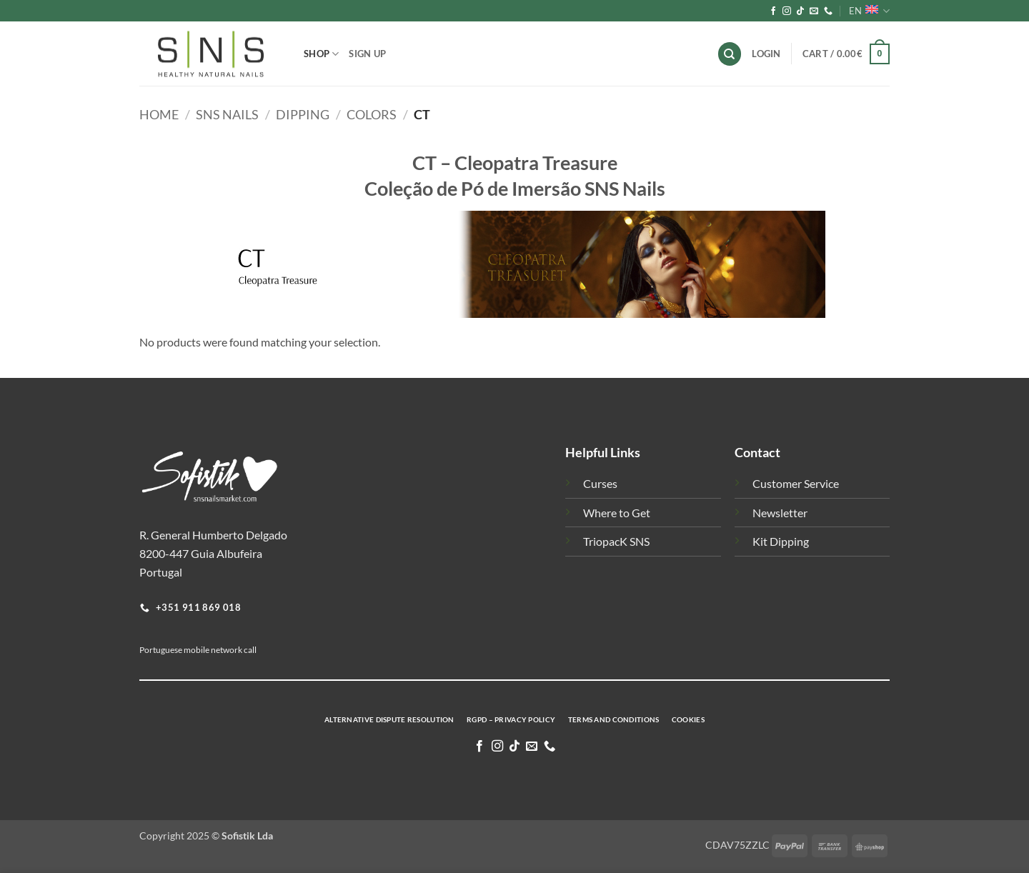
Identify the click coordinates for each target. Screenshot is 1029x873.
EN (869, 11)
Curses (600, 483)
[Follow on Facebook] (773, 11)
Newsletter (779, 512)
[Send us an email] (814, 11)
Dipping (302, 114)
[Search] (729, 54)
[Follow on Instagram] (786, 11)
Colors (372, 114)
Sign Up (367, 53)
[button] (846, 54)
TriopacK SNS (616, 541)
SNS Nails (227, 114)
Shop (321, 54)
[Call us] (828, 11)
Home (159, 114)
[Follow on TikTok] (800, 11)
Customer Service (795, 483)
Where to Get (616, 512)
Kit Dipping (780, 541)
